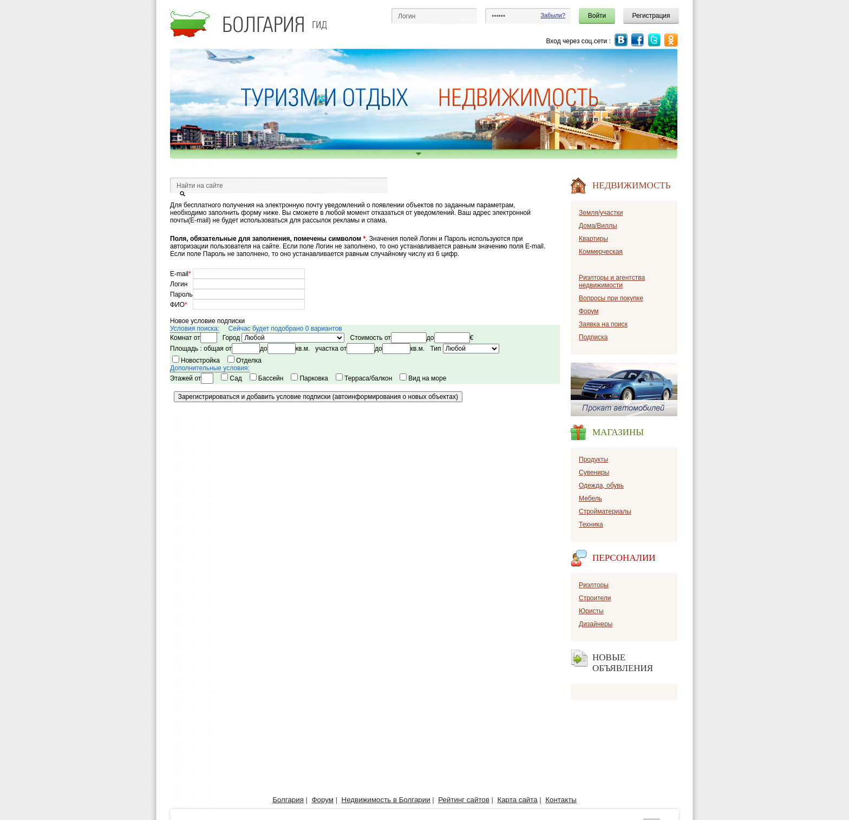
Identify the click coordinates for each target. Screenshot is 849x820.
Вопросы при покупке (611, 298)
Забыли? (552, 15)
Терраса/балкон (366, 378)
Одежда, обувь (601, 485)
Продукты (593, 459)
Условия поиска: (194, 328)
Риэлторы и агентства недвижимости (612, 281)
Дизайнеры (595, 624)
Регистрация (651, 15)
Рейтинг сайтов (463, 800)
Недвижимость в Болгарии (386, 800)
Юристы (591, 611)
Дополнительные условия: (210, 368)
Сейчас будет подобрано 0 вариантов (285, 328)
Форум (588, 311)
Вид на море (425, 378)
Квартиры (593, 238)
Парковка (311, 378)
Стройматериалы (605, 511)
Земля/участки (601, 213)
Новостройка (198, 360)
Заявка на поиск (603, 324)
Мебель (590, 498)
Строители (595, 598)
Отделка (246, 360)
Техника (591, 524)
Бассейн (268, 378)
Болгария (288, 800)
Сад (233, 378)
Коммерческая (601, 251)
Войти (597, 15)
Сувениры (594, 472)
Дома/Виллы (598, 225)
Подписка (593, 337)
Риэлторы (594, 585)
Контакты (561, 800)
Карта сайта (517, 800)
